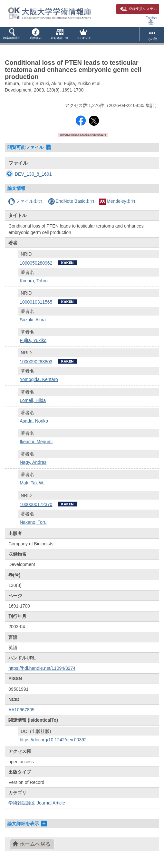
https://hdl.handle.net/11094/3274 (41, 668)
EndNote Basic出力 (71, 201)
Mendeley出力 (117, 201)
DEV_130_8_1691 (33, 174)
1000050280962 (36, 263)
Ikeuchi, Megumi (36, 441)
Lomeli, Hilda (33, 400)
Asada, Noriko (34, 421)
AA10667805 (21, 709)
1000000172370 (36, 504)
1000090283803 (36, 361)
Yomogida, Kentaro (39, 379)
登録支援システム (138, 9)
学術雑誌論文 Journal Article (36, 802)
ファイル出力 (25, 201)
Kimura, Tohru (34, 280)
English (151, 20)
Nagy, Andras (33, 462)
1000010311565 (36, 302)
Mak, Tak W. (32, 482)
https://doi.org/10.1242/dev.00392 (53, 739)
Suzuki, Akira (33, 319)
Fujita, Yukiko (33, 340)
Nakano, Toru (33, 522)
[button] (12, 35)
